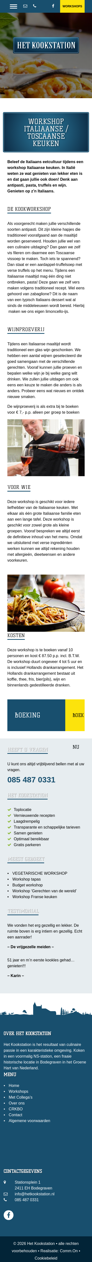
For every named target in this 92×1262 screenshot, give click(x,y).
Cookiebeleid (46, 1258)
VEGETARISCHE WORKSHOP (40, 873)
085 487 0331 (31, 779)
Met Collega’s (21, 1097)
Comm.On (69, 1251)
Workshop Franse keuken (35, 897)
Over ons (17, 1103)
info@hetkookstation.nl (34, 1194)
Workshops (72, 6)
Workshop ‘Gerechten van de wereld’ (45, 891)
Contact (15, 1115)
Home (14, 1085)
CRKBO (16, 1109)
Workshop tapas (27, 879)
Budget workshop (28, 885)
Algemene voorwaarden (29, 1121)
